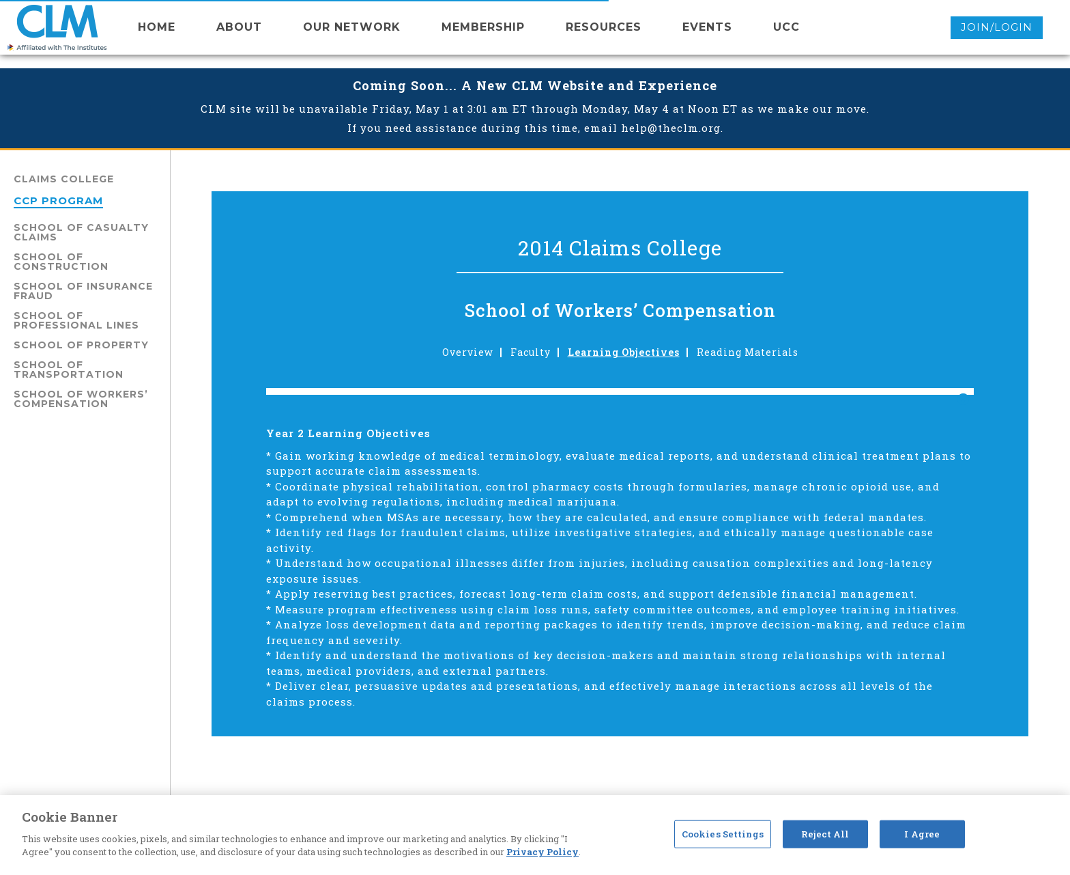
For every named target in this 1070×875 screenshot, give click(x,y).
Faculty (530, 352)
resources (603, 26)
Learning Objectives (624, 352)
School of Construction (61, 261)
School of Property (81, 345)
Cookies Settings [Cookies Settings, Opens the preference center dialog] (723, 833)
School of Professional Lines (76, 320)
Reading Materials (747, 352)
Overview (467, 352)
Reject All (825, 833)
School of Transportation (69, 369)
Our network (352, 26)
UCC (786, 26)
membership (483, 26)
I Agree (922, 833)
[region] (535, 835)
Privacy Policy (542, 852)
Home (156, 26)
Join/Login (996, 26)
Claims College (64, 179)
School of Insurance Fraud (83, 291)
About (239, 26)
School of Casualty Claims (81, 232)
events (707, 26)
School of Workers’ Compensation (81, 398)
